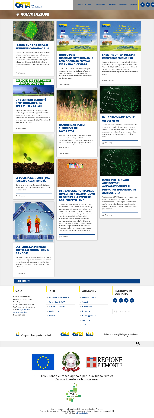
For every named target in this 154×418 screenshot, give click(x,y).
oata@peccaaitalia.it (20, 312)
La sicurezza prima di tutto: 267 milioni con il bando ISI (32, 250)
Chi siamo (64, 5)
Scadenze (109, 5)
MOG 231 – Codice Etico (57, 307)
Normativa (86, 311)
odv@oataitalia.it (82, 413)
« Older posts (23, 281)
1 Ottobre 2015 (107, 143)
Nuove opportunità (89, 316)
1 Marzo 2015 (20, 273)
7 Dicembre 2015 (64, 84)
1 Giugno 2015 (20, 196)
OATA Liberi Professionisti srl (59, 298)
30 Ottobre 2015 (21, 129)
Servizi (74, 5)
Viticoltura (86, 320)
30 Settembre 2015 (65, 153)
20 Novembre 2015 (108, 80)
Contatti (119, 5)
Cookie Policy (54, 311)
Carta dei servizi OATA (57, 302)
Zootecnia (86, 325)
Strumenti (86, 5)
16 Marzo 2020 (21, 73)
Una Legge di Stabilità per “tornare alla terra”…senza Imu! (31, 103)
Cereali (85, 302)
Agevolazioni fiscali (89, 298)
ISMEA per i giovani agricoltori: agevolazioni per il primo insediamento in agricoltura (119, 186)
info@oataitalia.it (24, 310)
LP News (99, 5)
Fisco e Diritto (87, 307)
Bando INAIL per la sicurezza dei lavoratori (72, 128)
